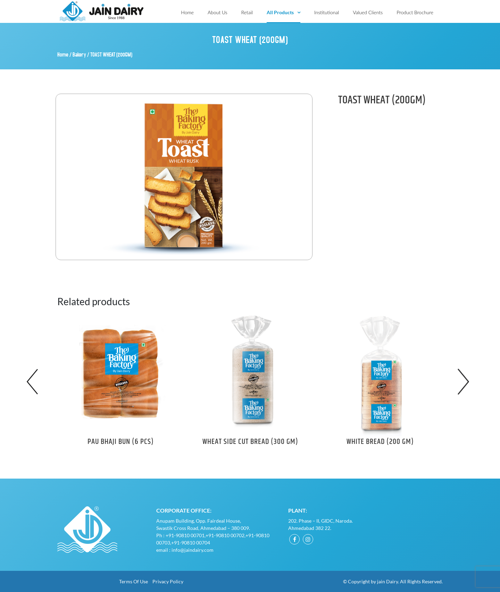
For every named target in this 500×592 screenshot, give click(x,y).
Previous (34, 382)
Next (465, 382)
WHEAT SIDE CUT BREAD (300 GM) (250, 442)
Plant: (297, 510)
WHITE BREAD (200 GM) (380, 442)
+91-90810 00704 (190, 543)
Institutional (326, 12)
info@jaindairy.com (193, 550)
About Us (217, 12)
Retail (247, 12)
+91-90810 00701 (185, 535)
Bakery (79, 54)
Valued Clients (368, 12)
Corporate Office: (183, 510)
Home (187, 12)
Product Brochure (415, 12)
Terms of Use (133, 581)
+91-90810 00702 (225, 535)
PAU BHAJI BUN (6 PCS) (121, 442)
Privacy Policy (167, 581)
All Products (280, 12)
